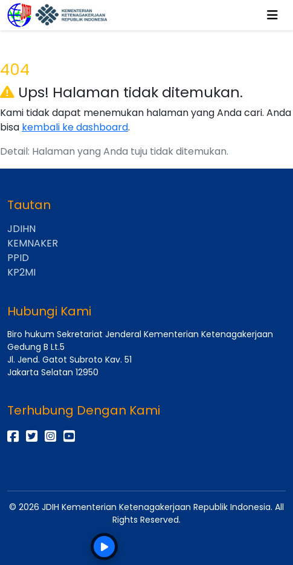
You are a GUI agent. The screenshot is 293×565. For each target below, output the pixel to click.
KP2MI (21, 272)
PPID (18, 258)
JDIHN (21, 229)
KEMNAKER (32, 243)
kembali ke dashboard (75, 127)
